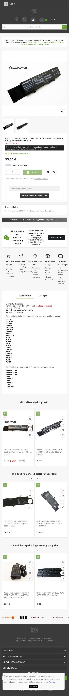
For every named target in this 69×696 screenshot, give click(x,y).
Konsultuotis (57, 237)
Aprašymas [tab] (25, 295)
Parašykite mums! (41, 179)
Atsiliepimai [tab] (43, 296)
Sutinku (33, 687)
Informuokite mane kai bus (34, 195)
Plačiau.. (52, 682)
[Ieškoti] (44, 26)
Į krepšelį (33, 172)
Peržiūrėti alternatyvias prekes (17, 154)
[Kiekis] (12, 172)
